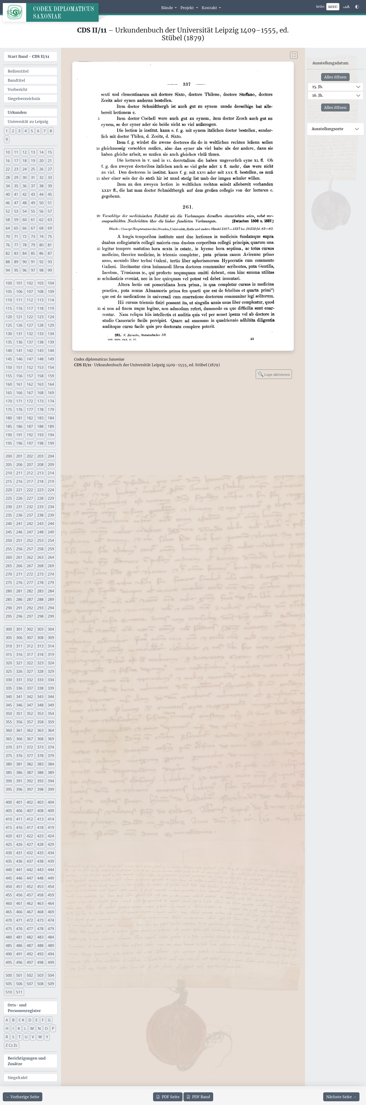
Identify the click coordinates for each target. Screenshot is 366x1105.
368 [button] (40, 738)
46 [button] (8, 202)
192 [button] (30, 434)
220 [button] (9, 489)
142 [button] (30, 350)
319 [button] (51, 654)
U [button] (26, 1036)
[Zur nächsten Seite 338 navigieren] (341, 1096)
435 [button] (9, 861)
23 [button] (16, 169)
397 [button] (30, 789)
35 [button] (16, 185)
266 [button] (19, 565)
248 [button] (40, 532)
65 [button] (16, 228)
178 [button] (40, 409)
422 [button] (30, 836)
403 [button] (40, 802)
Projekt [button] (187, 7)
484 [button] (51, 937)
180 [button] (9, 418)
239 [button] (51, 515)
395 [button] (9, 789)
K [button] (19, 1028)
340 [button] (9, 696)
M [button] (32, 1028)
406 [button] (19, 810)
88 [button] (8, 261)
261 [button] (19, 557)
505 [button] (9, 983)
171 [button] (19, 401)
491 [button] (19, 954)
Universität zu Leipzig (28, 121)
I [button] (13, 1028)
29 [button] (16, 177)
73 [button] (33, 236)
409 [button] (51, 810)
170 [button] (9, 401)
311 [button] (19, 646)
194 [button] (51, 434)
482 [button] (30, 937)
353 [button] (40, 713)
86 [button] (41, 253)
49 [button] (33, 202)
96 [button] (24, 270)
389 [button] (51, 772)
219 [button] (51, 481)
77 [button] (16, 245)
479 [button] (51, 928)
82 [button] (8, 253)
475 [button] (9, 928)
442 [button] (30, 869)
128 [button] (40, 325)
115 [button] (9, 308)
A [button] (7, 1020)
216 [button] (19, 481)
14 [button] (41, 152)
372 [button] (30, 747)
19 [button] (33, 160)
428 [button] (40, 844)
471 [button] (19, 920)
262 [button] (30, 557)
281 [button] (19, 591)
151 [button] (19, 367)
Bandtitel (16, 80)
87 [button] (50, 253)
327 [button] (30, 671)
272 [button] (30, 574)
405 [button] (9, 810)
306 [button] (19, 637)
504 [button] (51, 975)
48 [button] (24, 202)
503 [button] (40, 975)
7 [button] (44, 130)
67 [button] (33, 228)
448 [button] (40, 878)
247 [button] (30, 532)
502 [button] (30, 975)
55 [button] (33, 211)
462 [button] (30, 903)
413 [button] (40, 819)
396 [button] (19, 789)
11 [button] (16, 152)
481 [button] (19, 937)
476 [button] (19, 928)
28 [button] (8, 177)
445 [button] (9, 878)
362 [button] (30, 730)
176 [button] (19, 409)
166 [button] (19, 392)
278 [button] (40, 582)
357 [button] (30, 721)
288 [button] (40, 599)
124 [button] (51, 316)
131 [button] (19, 333)
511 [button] (19, 992)
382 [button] (30, 764)
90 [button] (24, 261)
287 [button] (30, 599)
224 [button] (51, 489)
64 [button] (8, 228)
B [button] (13, 1020)
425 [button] (9, 844)
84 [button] (24, 253)
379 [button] (51, 755)
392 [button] (30, 780)
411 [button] (19, 819)
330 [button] (9, 679)
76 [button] (8, 245)
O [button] (46, 1028)
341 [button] (19, 696)
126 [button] (19, 325)
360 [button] (9, 730)
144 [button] (51, 350)
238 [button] (40, 515)
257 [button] (30, 548)
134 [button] (51, 333)
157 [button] (30, 375)
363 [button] (40, 730)
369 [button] (51, 738)
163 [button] (40, 384)
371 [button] (19, 747)
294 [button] (51, 607)
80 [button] (41, 245)
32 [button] (41, 177)
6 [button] (38, 130)
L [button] (25, 1028)
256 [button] (19, 548)
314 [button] (51, 646)
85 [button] (33, 253)
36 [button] (24, 185)
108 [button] (40, 291)
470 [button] (9, 920)
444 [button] (51, 869)
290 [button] (9, 607)
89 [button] (16, 261)
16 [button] (8, 160)
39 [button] (50, 185)
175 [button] (9, 409)
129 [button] (51, 325)
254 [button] (51, 540)
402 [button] (30, 802)
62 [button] (41, 219)
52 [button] (8, 211)
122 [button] (30, 316)
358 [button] (40, 721)
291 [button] (19, 607)
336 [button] (19, 688)
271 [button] (19, 574)
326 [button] (19, 671)
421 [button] (19, 836)
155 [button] (9, 375)
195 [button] (9, 443)
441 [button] (19, 869)
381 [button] (19, 764)
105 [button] (9, 291)
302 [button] (30, 629)
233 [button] (40, 506)
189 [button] (51, 426)
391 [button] (19, 780)
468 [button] (40, 911)
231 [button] (19, 506)
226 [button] (19, 498)
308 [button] (40, 637)
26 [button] (41, 169)
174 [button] (51, 401)
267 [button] (30, 565)
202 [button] (30, 456)
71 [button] (16, 236)
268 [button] (40, 565)
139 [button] (51, 342)
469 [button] (51, 911)
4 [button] (26, 130)
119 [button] (51, 308)
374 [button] (51, 747)
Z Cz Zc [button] (12, 1045)
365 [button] (9, 738)
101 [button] (19, 283)
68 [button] (41, 228)
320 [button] (9, 662)
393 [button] (40, 780)
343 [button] (40, 696)
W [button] (40, 1036)
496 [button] (19, 962)
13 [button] (33, 152)
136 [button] (19, 342)
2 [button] (13, 130)
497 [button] (30, 962)
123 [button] (40, 316)
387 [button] (30, 772)
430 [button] (9, 852)
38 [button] (41, 185)
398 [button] (40, 789)
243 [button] (40, 523)
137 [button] (30, 342)
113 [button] (40, 300)
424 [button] (51, 836)
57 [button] (50, 211)
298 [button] (40, 616)
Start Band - (28, 56)
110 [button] (9, 300)
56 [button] (41, 211)
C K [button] (21, 1020)
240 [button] (9, 523)
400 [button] (9, 802)
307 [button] (30, 637)
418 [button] (40, 827)
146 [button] (19, 359)
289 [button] (51, 599)
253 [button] (40, 540)
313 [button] (40, 646)
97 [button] (33, 270)
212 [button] (30, 473)
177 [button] (30, 409)
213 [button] (40, 473)
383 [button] (40, 764)
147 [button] (30, 359)
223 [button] (40, 489)
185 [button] (9, 426)
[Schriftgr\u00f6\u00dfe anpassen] (346, 7)
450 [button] (9, 886)
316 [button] (19, 654)
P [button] (53, 1028)
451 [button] (19, 886)
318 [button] (40, 654)
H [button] (7, 1028)
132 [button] (30, 333)
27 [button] (50, 169)
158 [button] (40, 375)
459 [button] (51, 895)
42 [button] (24, 194)
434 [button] (51, 852)
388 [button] (40, 772)
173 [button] (40, 401)
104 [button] (51, 283)
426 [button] (19, 844)
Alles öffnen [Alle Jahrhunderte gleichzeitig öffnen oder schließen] (335, 77)
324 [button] (51, 662)
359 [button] (51, 721)
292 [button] (30, 607)
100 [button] (9, 283)
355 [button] (9, 721)
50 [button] (41, 202)
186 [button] (19, 426)
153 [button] (40, 367)
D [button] (30, 1020)
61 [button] (33, 219)
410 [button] (9, 819)
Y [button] (47, 1036)
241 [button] (19, 523)
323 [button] (40, 662)
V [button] (33, 1036)
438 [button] (40, 861)
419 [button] (51, 827)
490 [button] (9, 954)
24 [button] (24, 169)
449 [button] (51, 878)
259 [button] (51, 548)
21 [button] (50, 160)
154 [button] (51, 367)
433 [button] (40, 852)
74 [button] (41, 236)
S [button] (13, 1036)
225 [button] (9, 498)
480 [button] (9, 937)
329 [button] (51, 671)
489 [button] (51, 945)
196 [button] (19, 443)
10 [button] (8, 152)
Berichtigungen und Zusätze (27, 1061)
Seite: (320, 6)
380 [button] (9, 764)
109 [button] (51, 291)
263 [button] (40, 557)
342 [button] (30, 696)
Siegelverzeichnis (24, 98)
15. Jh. (317, 86)
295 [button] (9, 616)
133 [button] (40, 333)
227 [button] (30, 498)
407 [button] (30, 810)
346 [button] (19, 705)
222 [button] (30, 489)
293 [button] (40, 607)
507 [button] (30, 983)
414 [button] (51, 819)
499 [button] (51, 962)
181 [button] (19, 418)
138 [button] (40, 342)
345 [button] (9, 705)
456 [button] (19, 895)
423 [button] (40, 836)
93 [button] (50, 261)
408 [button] (40, 810)
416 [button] (19, 827)
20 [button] (41, 160)
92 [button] (41, 261)
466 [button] (19, 911)
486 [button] (19, 945)
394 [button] (51, 780)
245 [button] (9, 532)
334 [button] (51, 679)
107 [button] (30, 291)
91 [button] (33, 261)
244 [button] (51, 523)
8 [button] (51, 130)
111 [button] (19, 300)
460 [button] (9, 903)
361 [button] (19, 730)
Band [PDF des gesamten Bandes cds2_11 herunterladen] (198, 1097)
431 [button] (19, 852)
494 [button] (51, 954)
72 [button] (24, 236)
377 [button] (30, 755)
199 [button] (51, 443)
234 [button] (51, 506)
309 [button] (51, 637)
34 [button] (8, 185)
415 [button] (9, 827)
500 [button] (9, 975)
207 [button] (30, 464)
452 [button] (30, 886)
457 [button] (30, 895)
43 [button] (33, 194)
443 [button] (40, 869)
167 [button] (30, 392)
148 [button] (40, 359)
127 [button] (30, 325)
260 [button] (9, 557)
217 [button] (30, 481)
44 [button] (41, 194)
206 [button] (19, 464)
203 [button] (40, 456)
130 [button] (9, 333)
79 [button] (33, 245)
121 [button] (19, 316)
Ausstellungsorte (327, 128)
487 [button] (30, 945)
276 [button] (19, 582)
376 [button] (19, 755)
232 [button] (30, 506)
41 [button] (16, 194)
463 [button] (40, 903)
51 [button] (50, 202)
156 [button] (19, 375)
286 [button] (19, 599)
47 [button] (16, 202)
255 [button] (9, 548)
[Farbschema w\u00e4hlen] (357, 7)
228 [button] (40, 498)
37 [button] (33, 185)
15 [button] (50, 152)
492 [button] (30, 954)
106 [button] (19, 291)
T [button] (19, 1036)
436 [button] (19, 861)
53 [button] (16, 211)
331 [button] (19, 679)
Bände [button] (167, 7)
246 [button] (19, 532)
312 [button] (30, 646)
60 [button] (24, 219)
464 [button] (51, 903)
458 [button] (40, 895)
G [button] (49, 1020)
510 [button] (9, 992)
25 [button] (33, 169)
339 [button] (51, 688)
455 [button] (9, 895)
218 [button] (40, 481)
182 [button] (30, 418)
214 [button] (51, 473)
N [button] (39, 1028)
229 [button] (51, 498)
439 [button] (51, 861)
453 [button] (40, 886)
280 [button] (9, 591)
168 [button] (40, 392)
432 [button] (30, 852)
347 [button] (30, 705)
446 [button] (19, 878)
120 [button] (9, 316)
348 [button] (40, 705)
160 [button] (9, 384)
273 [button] (40, 574)
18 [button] (24, 160)
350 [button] (9, 713)
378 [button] (40, 755)
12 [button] (24, 152)
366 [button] (19, 738)
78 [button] (24, 245)
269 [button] (51, 565)
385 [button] (9, 772)
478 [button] (40, 928)
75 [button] (50, 236)
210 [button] (9, 473)
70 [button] (8, 236)
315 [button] (9, 654)
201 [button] (19, 456)
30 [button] (24, 177)
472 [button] (30, 920)
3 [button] (19, 130)
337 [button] (30, 688)
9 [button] (7, 139)
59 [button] (16, 219)
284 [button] (51, 591)
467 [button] (30, 911)
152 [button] (30, 367)
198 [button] (40, 443)
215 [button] (9, 481)
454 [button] (51, 886)
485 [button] (9, 945)
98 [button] (41, 270)
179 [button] (51, 409)
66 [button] (24, 228)
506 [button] (19, 983)
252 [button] (30, 540)
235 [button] (9, 515)
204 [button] (51, 456)
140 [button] (9, 350)
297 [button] (30, 616)
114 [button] (51, 300)
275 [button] (9, 582)
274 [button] (51, 574)
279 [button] (51, 582)
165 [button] (9, 392)
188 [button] (40, 426)
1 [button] (7, 130)
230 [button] (9, 506)
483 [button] (40, 937)
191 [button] (19, 434)
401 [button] (19, 802)
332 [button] (30, 679)
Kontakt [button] (210, 7)
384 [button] (51, 764)
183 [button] (40, 418)
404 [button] (51, 802)
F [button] (43, 1020)
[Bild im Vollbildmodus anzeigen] (294, 55)
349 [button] (51, 705)
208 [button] (40, 464)
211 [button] (19, 473)
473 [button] (40, 920)
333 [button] (40, 679)
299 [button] (51, 616)
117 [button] (30, 308)
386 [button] (19, 772)
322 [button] (30, 662)
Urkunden (17, 112)
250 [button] (9, 540)
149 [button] (51, 359)
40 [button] (8, 194)
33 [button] (50, 177)
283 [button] (40, 591)
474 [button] (51, 920)
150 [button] (9, 367)
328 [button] (40, 671)
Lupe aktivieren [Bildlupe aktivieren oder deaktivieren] (274, 374)
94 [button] (8, 270)
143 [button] (40, 350)
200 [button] (9, 456)
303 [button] (40, 629)
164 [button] (51, 384)
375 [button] (9, 755)
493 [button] (40, 954)
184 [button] (51, 418)
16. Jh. (317, 95)
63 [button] (50, 219)
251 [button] (19, 540)
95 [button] (16, 270)
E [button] (37, 1020)
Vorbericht (18, 89)
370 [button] (9, 747)
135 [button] (9, 342)
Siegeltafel (17, 1077)
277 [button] (30, 582)
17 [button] (16, 160)
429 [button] (51, 844)
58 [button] (8, 219)
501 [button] (19, 975)
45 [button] (50, 194)
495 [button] (9, 962)
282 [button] (30, 591)
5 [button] (32, 130)
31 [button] (33, 177)
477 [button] (30, 928)
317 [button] (30, 654)
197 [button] (30, 443)
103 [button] (40, 283)
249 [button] (51, 532)
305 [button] (9, 637)
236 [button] (19, 515)
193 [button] (40, 434)
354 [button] (51, 713)
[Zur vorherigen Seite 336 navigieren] (22, 1096)
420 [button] (9, 836)
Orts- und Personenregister (24, 1008)
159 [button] (51, 375)
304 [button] (51, 629)
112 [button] (30, 300)
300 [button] (9, 629)
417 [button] (30, 827)
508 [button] (40, 983)
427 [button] (30, 844)
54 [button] (24, 211)
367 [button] (30, 738)
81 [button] (50, 245)
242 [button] (30, 523)
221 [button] (19, 489)
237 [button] (30, 515)
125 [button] (9, 325)
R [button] (7, 1036)
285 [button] (9, 599)
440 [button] (9, 869)
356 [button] (19, 721)
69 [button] (50, 228)
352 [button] (30, 713)
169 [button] (51, 392)
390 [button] (9, 780)
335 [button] (9, 688)
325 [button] (9, 671)
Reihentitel (18, 71)
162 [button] (30, 384)
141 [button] (19, 350)
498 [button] (40, 962)
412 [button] (30, 819)
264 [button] (51, 557)
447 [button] (30, 878)
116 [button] (19, 308)
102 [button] (30, 283)
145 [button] (9, 359)
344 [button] (51, 696)
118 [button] (40, 308)
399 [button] (51, 789)
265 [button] (9, 565)
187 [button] (30, 426)
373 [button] (40, 747)
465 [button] (9, 911)
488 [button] (40, 945)
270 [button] (9, 574)
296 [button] (19, 616)
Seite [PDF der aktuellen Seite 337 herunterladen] (167, 1097)
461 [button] (19, 903)
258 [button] (40, 548)
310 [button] (9, 646)
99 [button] (50, 270)
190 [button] (9, 434)
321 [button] (19, 662)
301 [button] (19, 629)
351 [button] (19, 713)
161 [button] (19, 384)
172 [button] (30, 401)
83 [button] (16, 253)
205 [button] (9, 464)
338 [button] (40, 688)
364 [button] (51, 730)
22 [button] (8, 169)
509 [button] (51, 983)
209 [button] (51, 464)
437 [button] (30, 861)
